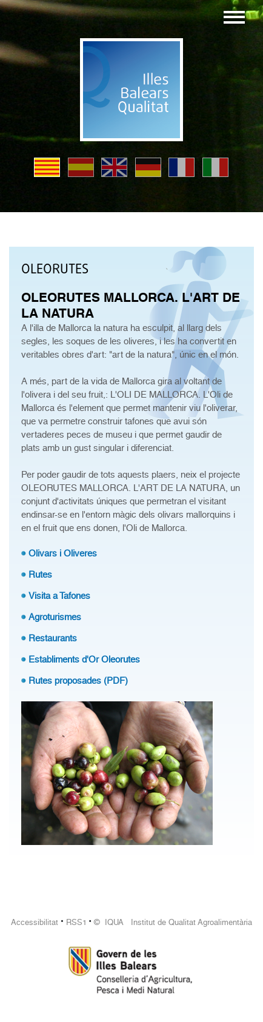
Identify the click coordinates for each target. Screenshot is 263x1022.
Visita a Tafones (59, 595)
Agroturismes (54, 617)
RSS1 (76, 922)
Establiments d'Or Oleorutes (84, 659)
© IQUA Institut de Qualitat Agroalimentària (173, 922)
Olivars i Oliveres (62, 553)
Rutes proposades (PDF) (78, 680)
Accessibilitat (34, 922)
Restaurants (52, 638)
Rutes (40, 574)
